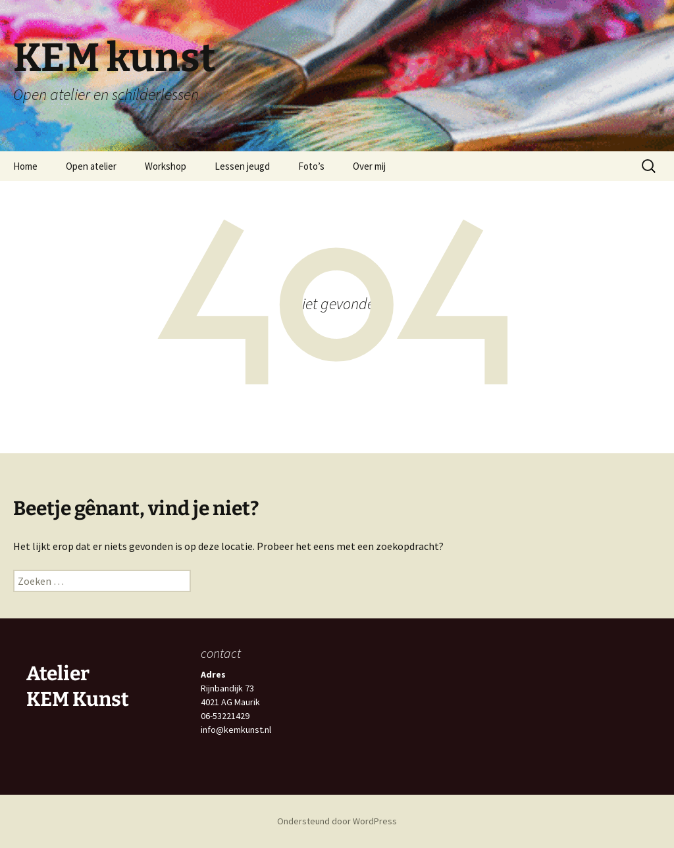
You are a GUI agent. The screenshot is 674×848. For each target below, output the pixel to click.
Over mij (369, 166)
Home (25, 166)
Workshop (165, 166)
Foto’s (311, 166)
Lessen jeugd (242, 166)
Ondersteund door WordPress (337, 821)
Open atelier (91, 166)
